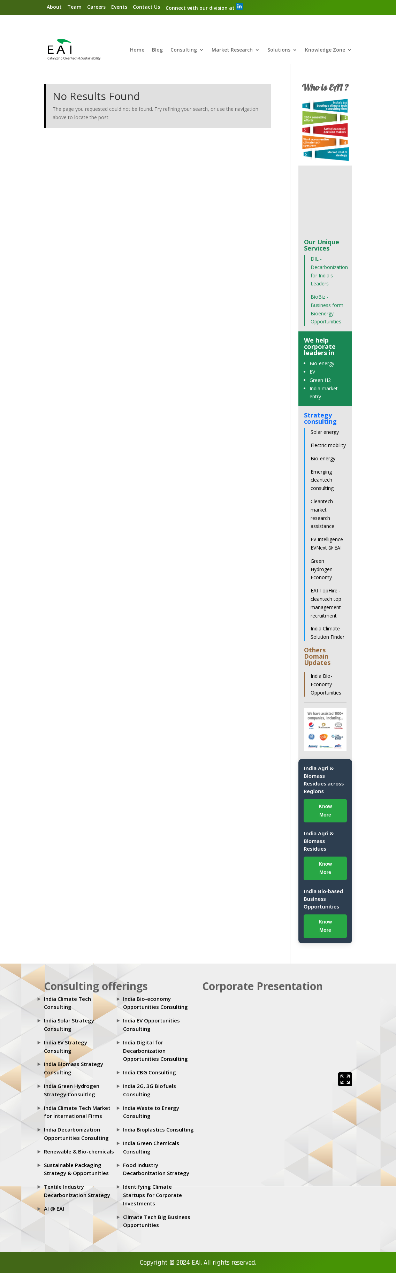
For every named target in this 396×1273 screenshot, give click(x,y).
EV (312, 371)
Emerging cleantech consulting (322, 480)
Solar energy (325, 432)
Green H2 (320, 380)
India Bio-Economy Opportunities (326, 684)
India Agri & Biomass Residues (319, 841)
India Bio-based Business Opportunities (323, 899)
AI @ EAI (54, 1208)
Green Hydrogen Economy (322, 569)
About (54, 6)
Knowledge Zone (325, 50)
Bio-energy (322, 363)
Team (74, 6)
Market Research (232, 50)
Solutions (278, 50)
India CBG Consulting (149, 1072)
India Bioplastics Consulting (158, 1129)
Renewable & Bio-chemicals (79, 1151)
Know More (325, 811)
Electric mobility (328, 445)
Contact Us (146, 6)
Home (137, 50)
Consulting (183, 50)
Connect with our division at (204, 7)
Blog (157, 50)
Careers (96, 6)
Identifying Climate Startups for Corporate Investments (152, 1195)
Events (119, 6)
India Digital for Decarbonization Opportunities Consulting (155, 1051)
